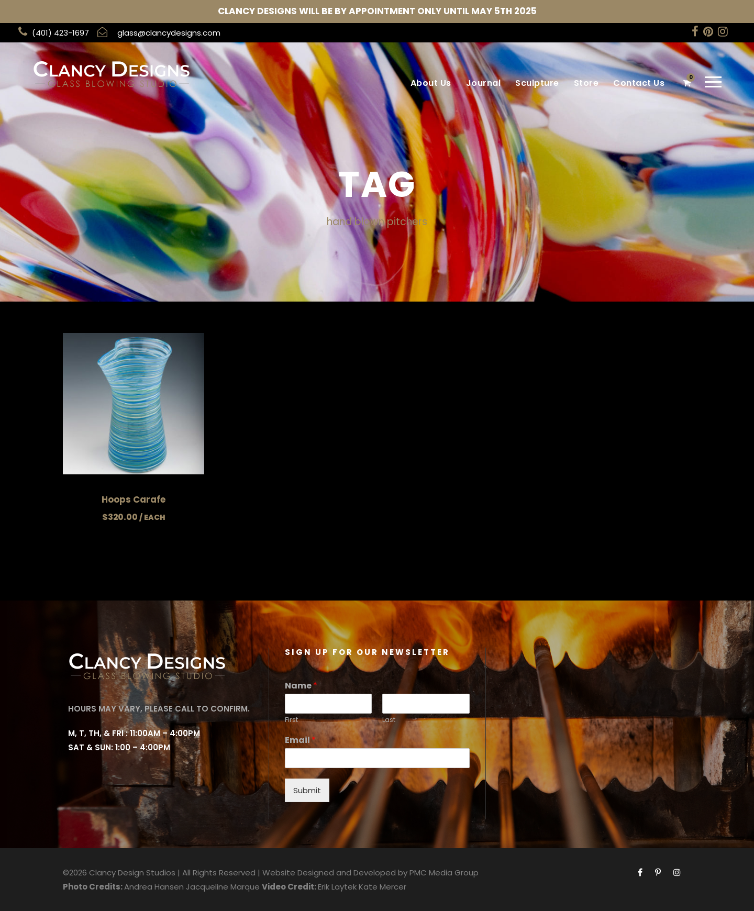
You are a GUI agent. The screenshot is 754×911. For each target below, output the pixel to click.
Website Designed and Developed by (334, 872)
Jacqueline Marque (223, 886)
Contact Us (638, 83)
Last (388, 720)
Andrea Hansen (154, 886)
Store (586, 83)
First (291, 720)
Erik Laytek (337, 886)
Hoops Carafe (133, 499)
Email (300, 740)
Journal (483, 83)
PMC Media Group (444, 872)
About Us (431, 83)
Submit (307, 790)
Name (301, 686)
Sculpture (537, 83)
